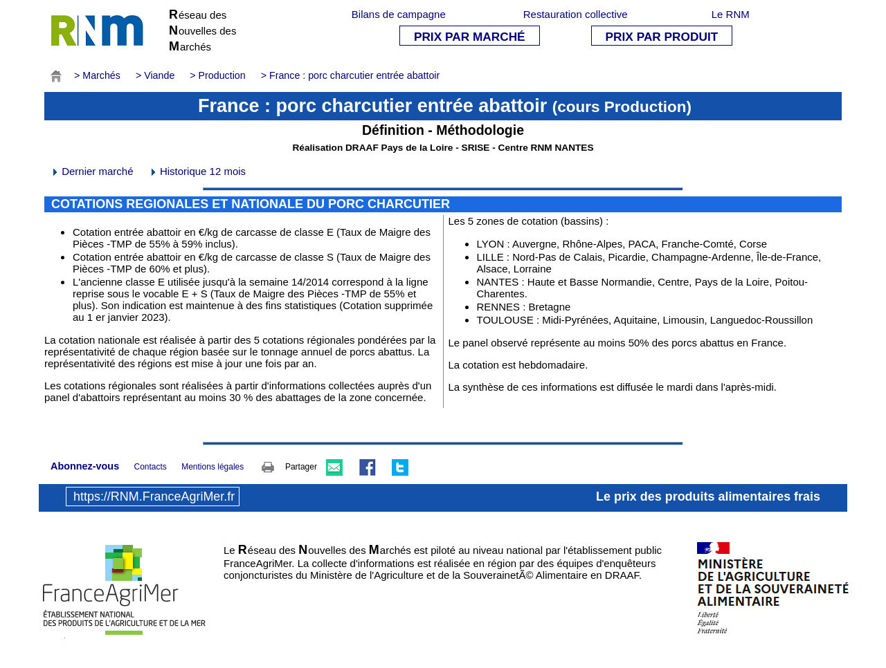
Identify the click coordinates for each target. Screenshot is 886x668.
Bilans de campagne (399, 14)
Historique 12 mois (197, 171)
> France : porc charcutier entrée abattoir (350, 75)
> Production (217, 75)
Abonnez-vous (85, 466)
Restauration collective (575, 14)
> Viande (155, 75)
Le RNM (731, 14)
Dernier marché (92, 171)
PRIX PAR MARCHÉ (469, 37)
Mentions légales (212, 467)
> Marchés (97, 75)
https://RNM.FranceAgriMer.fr (154, 496)
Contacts (150, 467)
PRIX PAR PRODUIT (662, 37)
